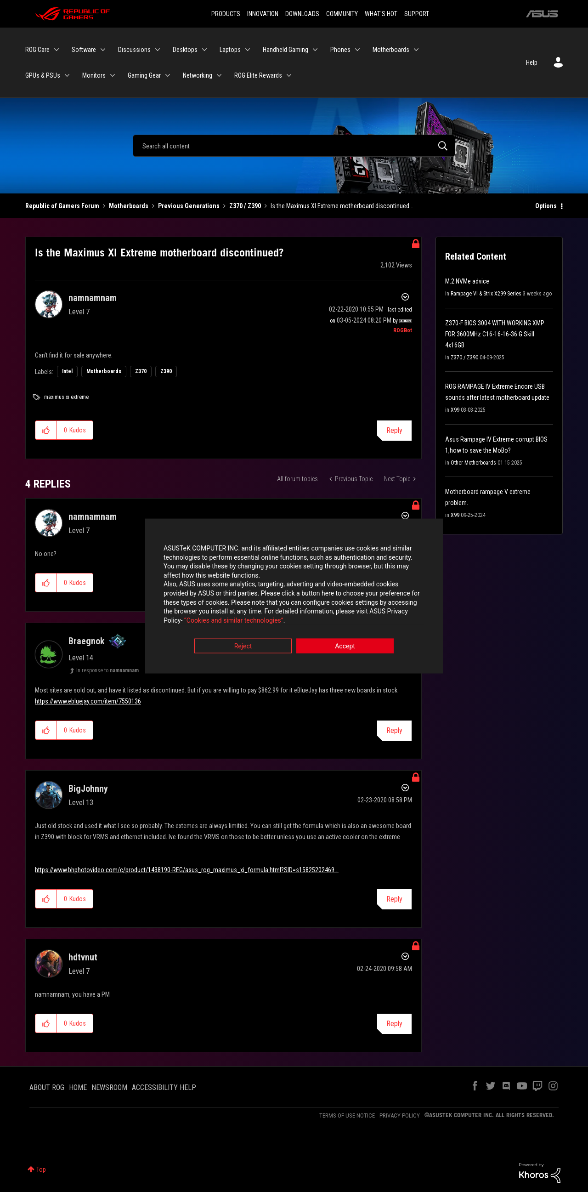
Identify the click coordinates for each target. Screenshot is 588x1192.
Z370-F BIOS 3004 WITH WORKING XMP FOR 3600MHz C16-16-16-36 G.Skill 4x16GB (494, 334)
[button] (46, 430)
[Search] (294, 146)
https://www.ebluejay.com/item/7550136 (88, 701)
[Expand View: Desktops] (204, 49)
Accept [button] (345, 647)
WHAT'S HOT (381, 13)
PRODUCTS (225, 13)
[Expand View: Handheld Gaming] (315, 49)
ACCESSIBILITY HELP (164, 1087)
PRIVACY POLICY (399, 1115)
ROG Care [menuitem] (37, 49)
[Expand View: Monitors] (112, 75)
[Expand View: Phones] (357, 49)
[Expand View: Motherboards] (416, 49)
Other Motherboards (473, 463)
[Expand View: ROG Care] (56, 49)
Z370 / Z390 (245, 206)
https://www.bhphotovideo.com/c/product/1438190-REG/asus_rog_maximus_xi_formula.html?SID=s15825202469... (187, 870)
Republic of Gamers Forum (62, 206)
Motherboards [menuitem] (391, 49)
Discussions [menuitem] (134, 49)
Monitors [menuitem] (94, 75)
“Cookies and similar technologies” (233, 620)
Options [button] (546, 206)
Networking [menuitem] (197, 75)
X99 (455, 410)
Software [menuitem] (84, 49)
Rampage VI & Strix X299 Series (486, 293)
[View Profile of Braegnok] (86, 641)
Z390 (166, 371)
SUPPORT (416, 13)
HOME (78, 1087)
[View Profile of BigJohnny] (88, 788)
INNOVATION (262, 13)
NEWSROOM (109, 1087)
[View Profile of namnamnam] (92, 297)
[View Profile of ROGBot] (402, 330)
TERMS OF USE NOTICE (347, 1115)
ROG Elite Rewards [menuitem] (258, 75)
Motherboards (128, 206)
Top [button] (41, 1169)
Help (531, 62)
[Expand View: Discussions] (157, 49)
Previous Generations (189, 206)
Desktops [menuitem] (185, 49)
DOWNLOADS (302, 13)
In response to (107, 670)
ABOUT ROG (46, 1087)
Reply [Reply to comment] (394, 730)
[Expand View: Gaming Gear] (167, 75)
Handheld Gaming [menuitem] (285, 49)
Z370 (141, 371)
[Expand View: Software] (102, 49)
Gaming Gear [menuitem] (144, 75)
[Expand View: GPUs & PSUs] (67, 75)
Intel (67, 371)
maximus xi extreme (66, 397)
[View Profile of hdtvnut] (82, 957)
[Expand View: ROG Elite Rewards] (289, 75)
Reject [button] (243, 647)
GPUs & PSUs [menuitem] (42, 75)
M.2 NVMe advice (467, 281)
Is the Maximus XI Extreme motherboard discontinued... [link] (342, 206)
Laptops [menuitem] (230, 49)
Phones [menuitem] (340, 49)
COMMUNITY (342, 13)
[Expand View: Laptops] (247, 49)
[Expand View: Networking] (219, 75)
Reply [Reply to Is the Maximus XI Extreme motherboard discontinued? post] (394, 430)
